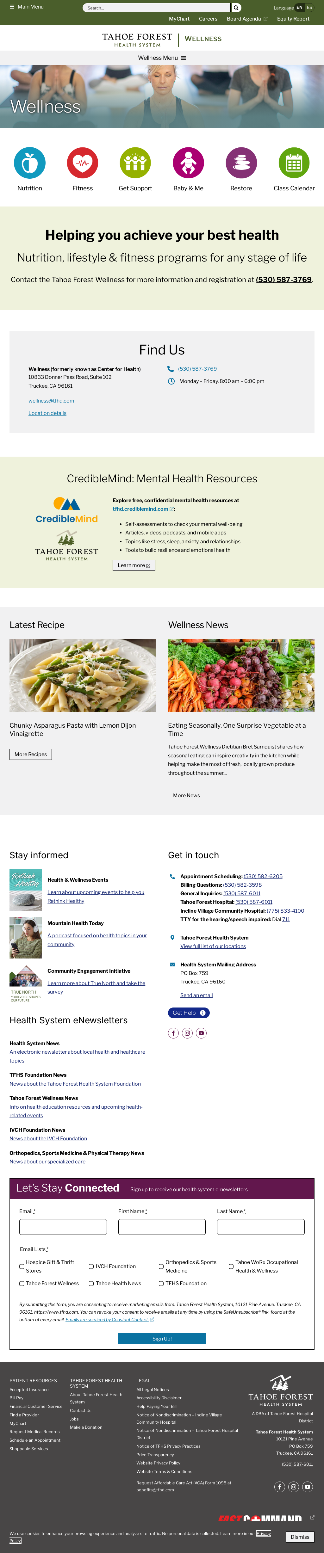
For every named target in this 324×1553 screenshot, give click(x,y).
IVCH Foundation (116, 1266)
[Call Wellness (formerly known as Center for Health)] (192, 369)
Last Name (231, 1211)
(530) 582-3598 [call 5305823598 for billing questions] (242, 885)
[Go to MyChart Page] (184, 19)
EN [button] (299, 7)
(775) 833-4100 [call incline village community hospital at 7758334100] (285, 911)
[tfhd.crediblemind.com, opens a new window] (143, 509)
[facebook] (173, 1033)
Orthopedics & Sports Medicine (190, 1266)
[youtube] (201, 1033)
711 (286, 919)
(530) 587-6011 (297, 1464)
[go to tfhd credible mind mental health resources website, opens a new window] (134, 565)
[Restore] (241, 173)
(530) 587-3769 (284, 279)
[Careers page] (213, 19)
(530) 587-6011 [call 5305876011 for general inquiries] (241, 894)
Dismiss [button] (300, 1537)
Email (27, 1211)
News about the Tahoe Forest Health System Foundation (75, 1084)
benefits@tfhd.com (155, 1489)
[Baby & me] (188, 173)
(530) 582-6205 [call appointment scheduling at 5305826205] (263, 876)
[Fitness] (82, 173)
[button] (26, 6)
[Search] (236, 7)
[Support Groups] (135, 173)
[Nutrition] (30, 173)
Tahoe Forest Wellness (52, 1283)
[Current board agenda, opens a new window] (249, 19)
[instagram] (187, 1033)
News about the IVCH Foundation (48, 1139)
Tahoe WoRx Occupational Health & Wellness (266, 1266)
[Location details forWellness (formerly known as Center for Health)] (47, 413)
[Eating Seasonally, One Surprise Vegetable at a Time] (241, 711)
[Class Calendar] (294, 173)
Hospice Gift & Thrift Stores (50, 1266)
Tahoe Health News (118, 1283)
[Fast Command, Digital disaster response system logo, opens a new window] (264, 1517)
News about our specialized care (47, 1162)
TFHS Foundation (186, 1283)
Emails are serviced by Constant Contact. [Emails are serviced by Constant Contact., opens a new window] (109, 1319)
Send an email (196, 995)
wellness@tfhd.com (51, 401)
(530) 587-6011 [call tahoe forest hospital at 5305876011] (253, 902)
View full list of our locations (213, 946)
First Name (132, 1211)
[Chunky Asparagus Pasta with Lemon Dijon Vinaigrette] (82, 691)
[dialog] (162, 1537)
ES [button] (309, 7)
